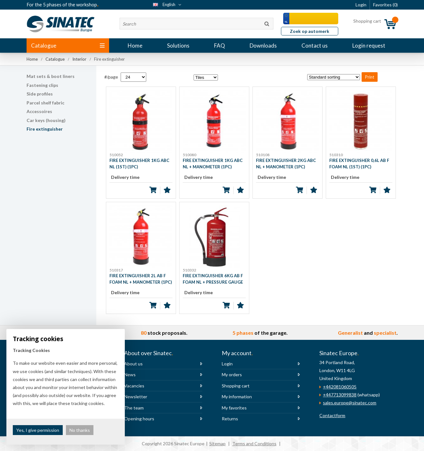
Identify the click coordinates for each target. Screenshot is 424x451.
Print (369, 77)
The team (134, 407)
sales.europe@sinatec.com (349, 402)
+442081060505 (339, 386)
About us (133, 363)
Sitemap (217, 443)
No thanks (79, 430)
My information (237, 396)
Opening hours (139, 418)
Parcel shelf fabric (45, 102)
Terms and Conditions (254, 443)
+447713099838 (339, 394)
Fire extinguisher (45, 129)
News (130, 374)
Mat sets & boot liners (51, 76)
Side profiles (40, 93)
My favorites (234, 407)
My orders (232, 374)
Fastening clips (42, 85)
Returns (230, 418)
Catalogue (68, 45)
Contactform (332, 415)
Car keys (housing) (46, 120)
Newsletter (135, 396)
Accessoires (39, 111)
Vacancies (134, 385)
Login (227, 363)
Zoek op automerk (309, 31)
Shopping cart (236, 385)
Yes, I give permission (37, 430)
